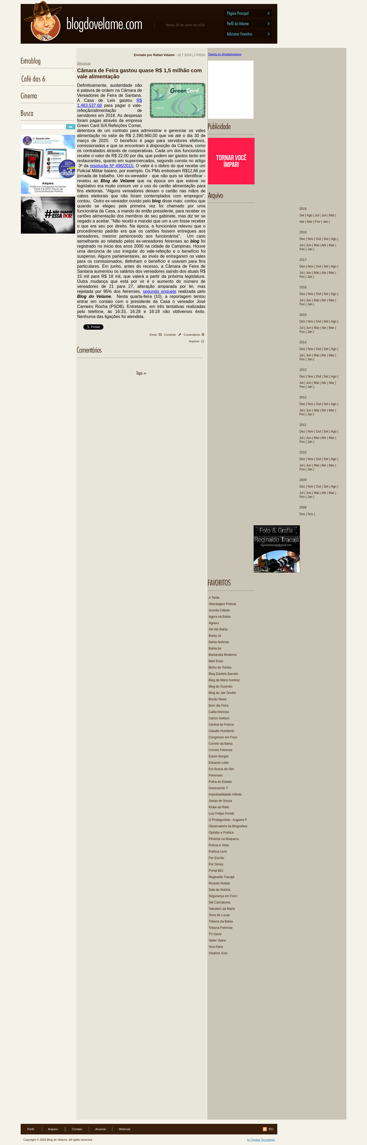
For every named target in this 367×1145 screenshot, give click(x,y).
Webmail (124, 1129)
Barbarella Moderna (223, 655)
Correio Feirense (220, 750)
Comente (170, 334)
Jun (324, 215)
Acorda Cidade (219, 610)
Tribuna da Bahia (221, 921)
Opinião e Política (221, 832)
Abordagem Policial (222, 604)
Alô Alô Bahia (218, 629)
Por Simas (216, 864)
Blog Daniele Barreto (223, 674)
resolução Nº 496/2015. (112, 165)
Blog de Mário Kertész (224, 680)
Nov (310, 239)
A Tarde (214, 597)
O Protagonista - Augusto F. (228, 820)
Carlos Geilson (219, 718)
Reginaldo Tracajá (221, 877)
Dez (302, 239)
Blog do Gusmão (220, 686)
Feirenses (216, 775)
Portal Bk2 (216, 871)
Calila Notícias (219, 712)
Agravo (214, 623)
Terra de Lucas (219, 915)
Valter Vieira (217, 940)
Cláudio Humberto (221, 731)
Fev (317, 222)
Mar (309, 222)
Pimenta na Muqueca (224, 839)
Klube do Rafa (219, 807)
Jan (325, 222)
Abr (302, 222)
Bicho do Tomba (220, 667)
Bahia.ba (215, 648)
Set (302, 215)
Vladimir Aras (218, 953)
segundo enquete (159, 291)
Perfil (30, 1129)
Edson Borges (219, 756)
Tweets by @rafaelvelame (225, 54)
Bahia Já (215, 636)
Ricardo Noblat (219, 883)
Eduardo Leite (219, 763)
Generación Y (218, 788)
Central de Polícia (221, 724)
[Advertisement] (232, 1040)
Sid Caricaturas (219, 902)
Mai (331, 215)
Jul (317, 215)
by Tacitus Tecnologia (261, 1139)
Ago (309, 215)
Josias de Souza (220, 801)
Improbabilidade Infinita (225, 794)
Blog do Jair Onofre (222, 693)
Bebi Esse (216, 661)
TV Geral (215, 934)
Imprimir (194, 341)
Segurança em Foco (223, 896)
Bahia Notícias (219, 642)
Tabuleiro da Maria (222, 909)
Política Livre (218, 851)
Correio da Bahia (221, 744)
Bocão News (217, 699)
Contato (77, 1129)
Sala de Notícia (219, 890)
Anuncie (100, 1129)
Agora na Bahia (220, 617)
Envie (153, 334)
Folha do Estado (220, 782)
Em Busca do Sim (221, 769)
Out (318, 239)
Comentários (192, 334)
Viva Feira (216, 947)
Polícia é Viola (219, 845)
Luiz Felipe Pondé (221, 813)
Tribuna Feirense (221, 928)
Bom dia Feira (219, 705)
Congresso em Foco (223, 737)
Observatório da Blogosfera (228, 826)
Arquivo (53, 1129)
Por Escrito (216, 858)
